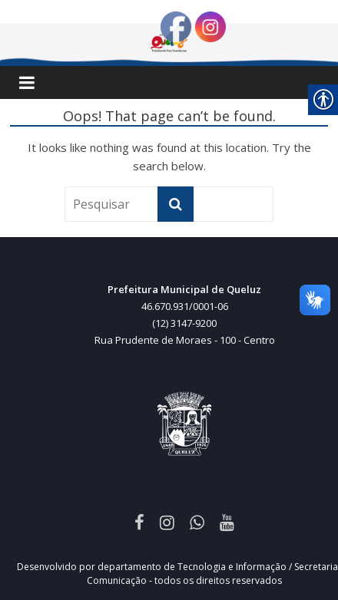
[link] (139, 521)
